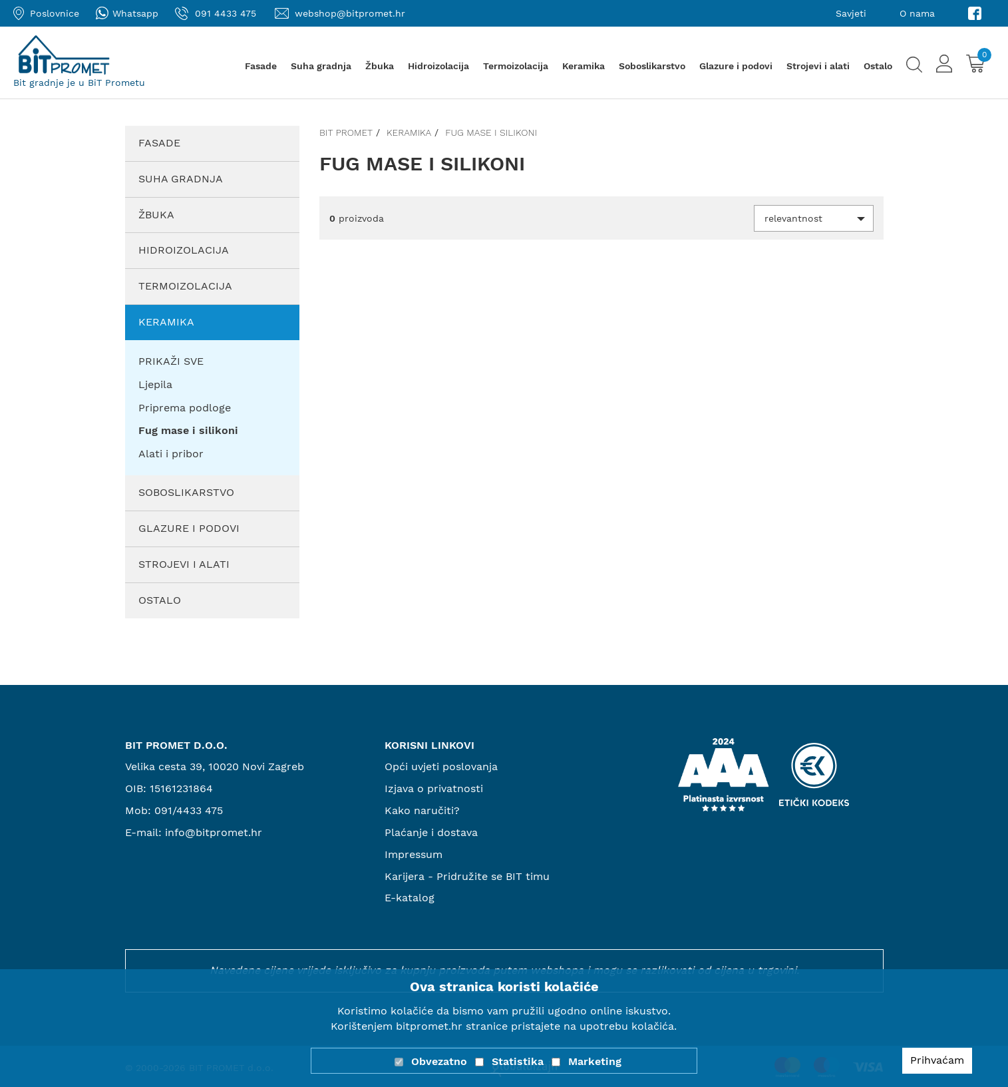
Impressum (413, 854)
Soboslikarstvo (652, 66)
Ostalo (878, 66)
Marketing (594, 1061)
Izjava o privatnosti (434, 788)
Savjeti (851, 13)
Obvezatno (439, 1061)
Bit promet (346, 132)
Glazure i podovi (735, 66)
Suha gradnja (321, 66)
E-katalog (409, 897)
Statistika (518, 1061)
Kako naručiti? (422, 810)
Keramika (583, 66)
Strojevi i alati (818, 66)
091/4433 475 (188, 810)
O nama (917, 13)
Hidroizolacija (438, 66)
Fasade (261, 66)
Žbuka (379, 66)
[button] (814, 218)
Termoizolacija (515, 66)
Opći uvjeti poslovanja (441, 766)
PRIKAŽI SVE (171, 361)
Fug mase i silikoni (491, 132)
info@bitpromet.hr (213, 832)
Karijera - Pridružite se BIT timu (467, 876)
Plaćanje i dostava (431, 832)
